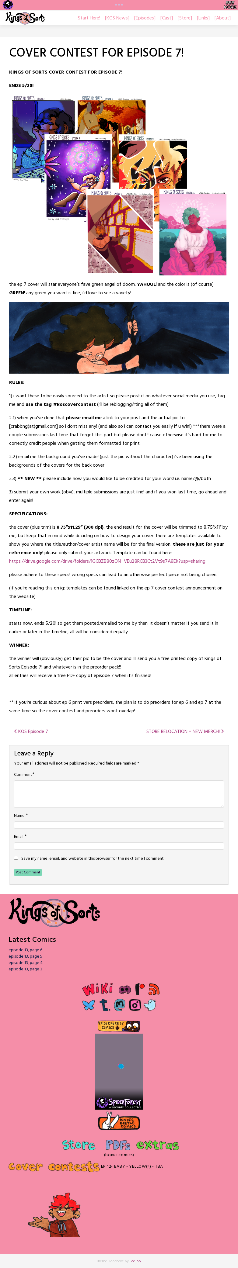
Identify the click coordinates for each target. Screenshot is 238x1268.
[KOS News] (117, 18)
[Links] (203, 18)
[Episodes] (145, 18)
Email (18, 837)
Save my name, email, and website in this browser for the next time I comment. (92, 859)
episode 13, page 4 (26, 962)
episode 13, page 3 (25, 969)
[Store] (185, 18)
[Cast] (166, 18)
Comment (23, 775)
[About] (223, 18)
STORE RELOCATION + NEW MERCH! (185, 732)
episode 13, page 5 (25, 956)
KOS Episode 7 (31, 732)
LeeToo (135, 1261)
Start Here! (89, 18)
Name (19, 816)
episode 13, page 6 (25, 950)
